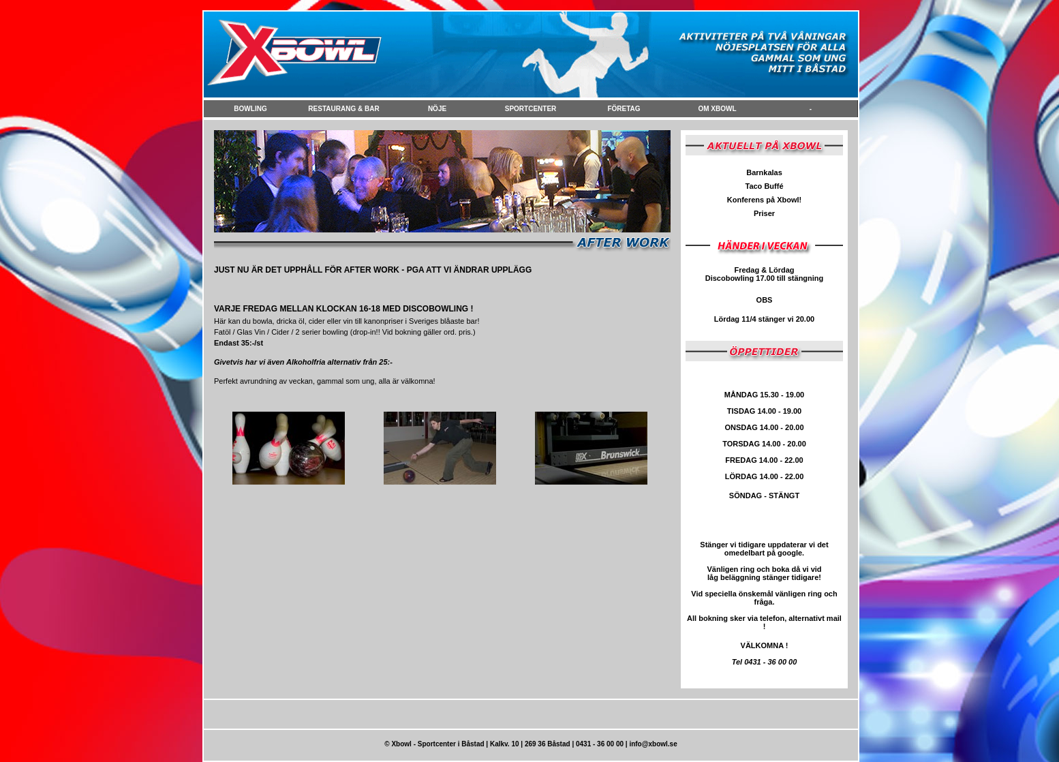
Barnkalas (764, 172)
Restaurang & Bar (343, 108)
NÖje (437, 108)
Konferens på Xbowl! (764, 200)
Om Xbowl (717, 108)
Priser (764, 213)
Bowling (250, 108)
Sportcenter (531, 108)
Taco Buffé (764, 186)
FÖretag (623, 108)
